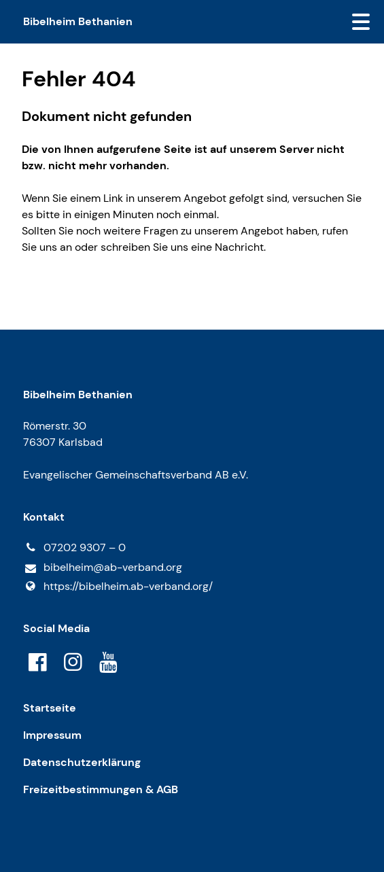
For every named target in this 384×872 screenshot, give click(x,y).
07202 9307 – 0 (74, 548)
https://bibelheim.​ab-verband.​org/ (118, 586)
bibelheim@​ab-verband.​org (102, 568)
